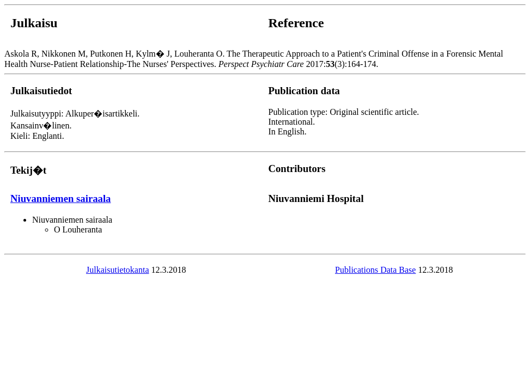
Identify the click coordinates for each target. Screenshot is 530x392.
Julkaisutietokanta (117, 269)
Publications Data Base (375, 269)
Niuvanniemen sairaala (60, 198)
